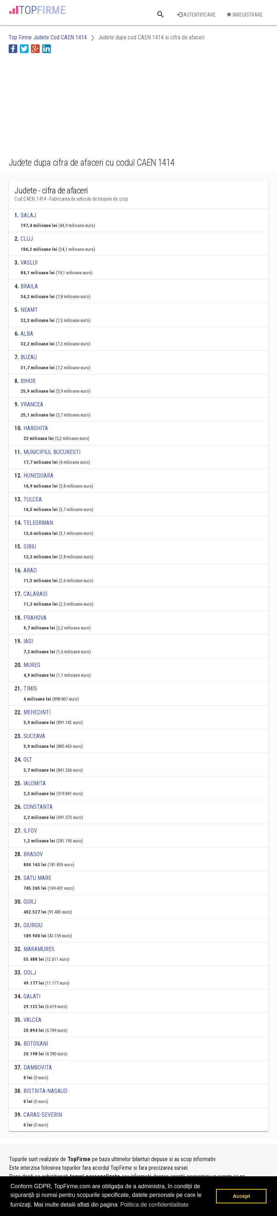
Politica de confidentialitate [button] (154, 1205)
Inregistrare (245, 15)
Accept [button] (241, 1196)
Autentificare (196, 15)
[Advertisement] (66, 104)
